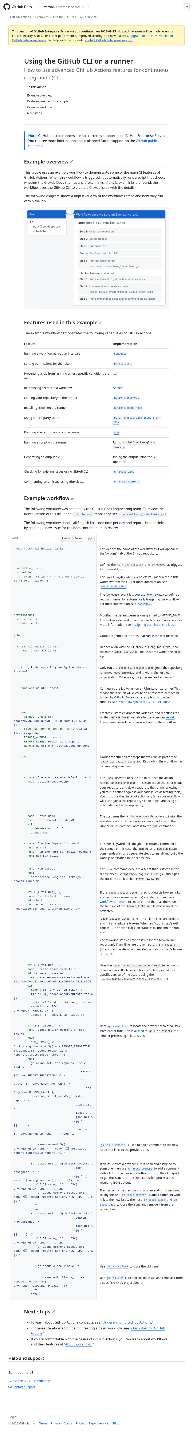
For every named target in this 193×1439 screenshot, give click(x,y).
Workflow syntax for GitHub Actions (143, 702)
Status (68, 1423)
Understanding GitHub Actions (127, 1322)
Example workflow (49, 497)
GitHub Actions (20, 17)
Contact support (21, 1387)
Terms (43, 1423)
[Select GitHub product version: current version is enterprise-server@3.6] (66, 7)
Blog (116, 1423)
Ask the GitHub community (29, 1381)
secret (170, 717)
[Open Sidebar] (5, 16)
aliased (139, 1031)
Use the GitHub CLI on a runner (74, 17)
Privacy (56, 1423)
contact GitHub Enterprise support (109, 40)
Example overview (49, 161)
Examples (42, 17)
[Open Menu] (186, 6)
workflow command (113, 902)
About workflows (78, 1344)
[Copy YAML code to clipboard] (90, 538)
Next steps (39, 1311)
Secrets (118, 388)
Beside (66, 538)
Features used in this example (63, 322)
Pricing (81, 1423)
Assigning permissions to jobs (153, 625)
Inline (78, 538)
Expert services (99, 1423)
